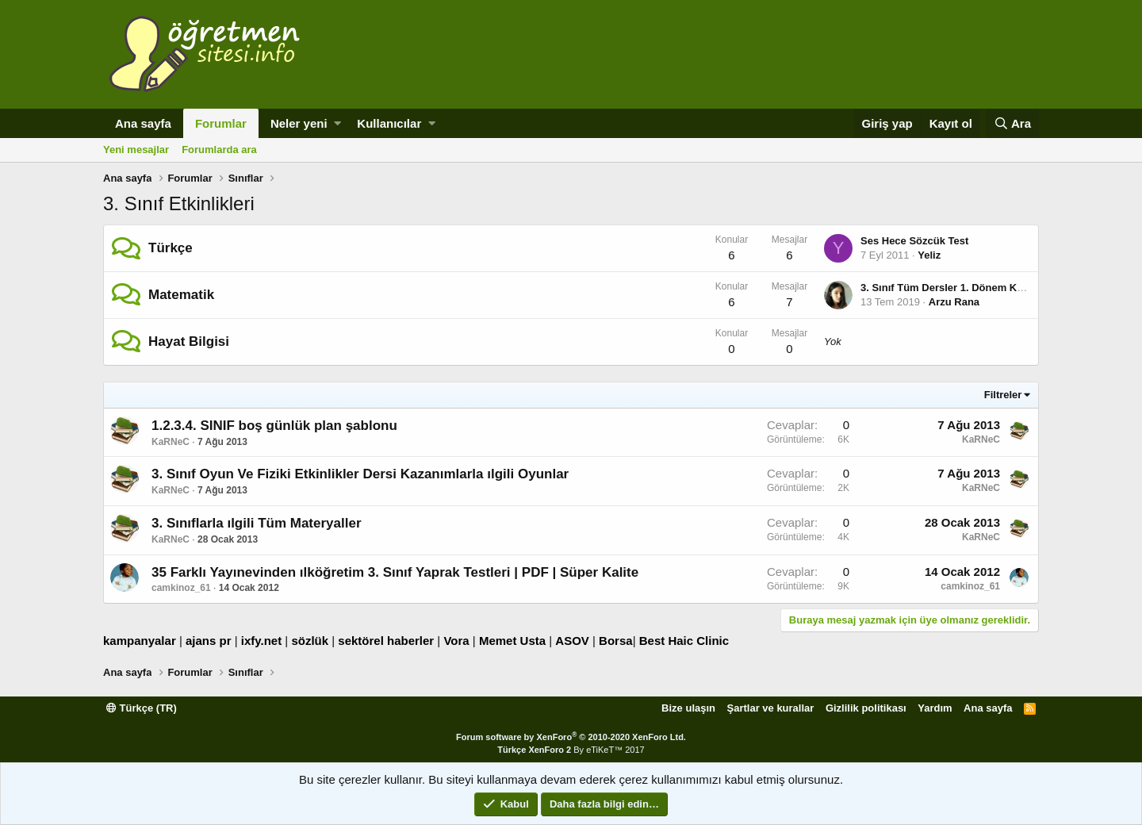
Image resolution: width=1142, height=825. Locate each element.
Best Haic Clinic (684, 640)
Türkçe (170, 247)
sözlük (309, 640)
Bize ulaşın (688, 708)
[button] (337, 123)
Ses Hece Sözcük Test (914, 241)
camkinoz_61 (181, 587)
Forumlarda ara (219, 149)
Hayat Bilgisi (188, 341)
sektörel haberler (386, 640)
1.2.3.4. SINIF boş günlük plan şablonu (274, 425)
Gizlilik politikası (866, 708)
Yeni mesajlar (136, 149)
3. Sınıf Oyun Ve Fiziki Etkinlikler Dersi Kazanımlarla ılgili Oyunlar (360, 474)
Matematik (181, 294)
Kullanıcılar (389, 123)
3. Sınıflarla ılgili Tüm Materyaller (256, 523)
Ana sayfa (143, 123)
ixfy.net (261, 640)
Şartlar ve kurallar (770, 708)
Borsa (616, 640)
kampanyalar (139, 640)
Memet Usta (512, 640)
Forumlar (221, 123)
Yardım (935, 708)
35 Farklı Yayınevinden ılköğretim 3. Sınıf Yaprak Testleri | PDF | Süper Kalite (394, 572)
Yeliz (929, 255)
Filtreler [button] (1003, 395)
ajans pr (209, 640)
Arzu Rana (954, 302)
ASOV (572, 640)
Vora (456, 640)
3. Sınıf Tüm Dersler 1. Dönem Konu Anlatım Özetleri (988, 288)
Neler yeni (299, 123)
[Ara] (1012, 123)
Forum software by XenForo (571, 737)
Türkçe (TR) (141, 708)
